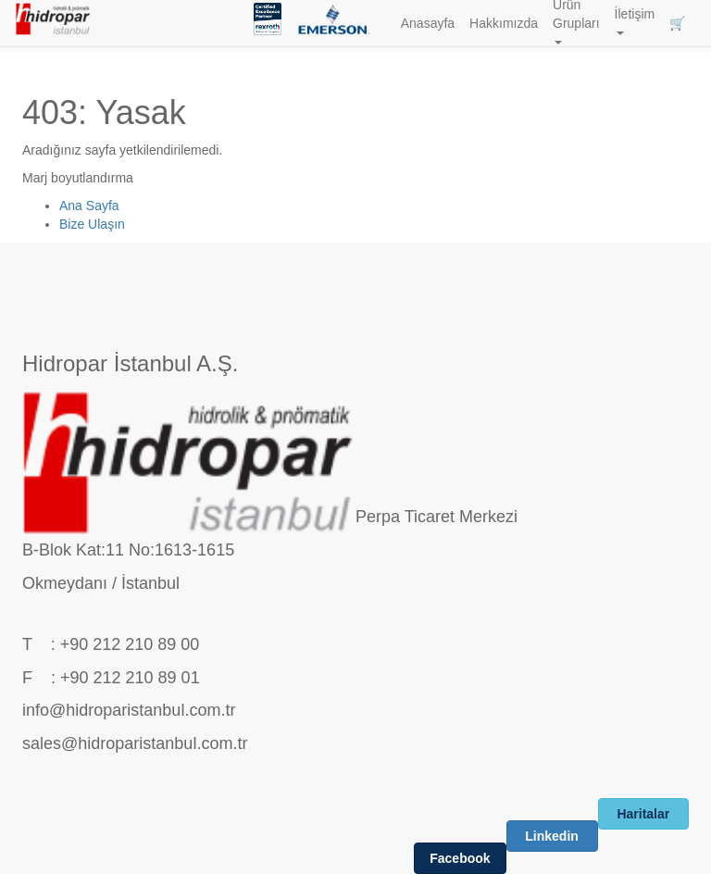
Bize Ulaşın (92, 224)
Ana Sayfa (89, 205)
